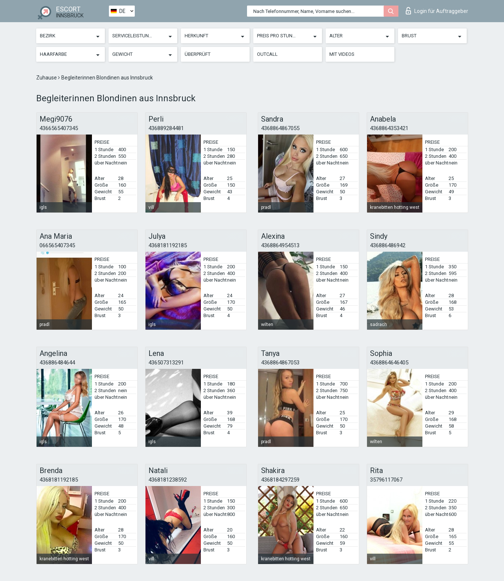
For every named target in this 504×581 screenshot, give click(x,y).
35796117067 (386, 479)
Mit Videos (341, 54)
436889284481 (166, 128)
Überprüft (197, 54)
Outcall (267, 54)
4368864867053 (280, 362)
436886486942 (387, 245)
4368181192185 (167, 245)
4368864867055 (280, 128)
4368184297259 (280, 479)
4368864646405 (389, 362)
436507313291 (166, 362)
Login (437, 11)
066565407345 (57, 245)
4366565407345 (59, 128)
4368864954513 (280, 245)
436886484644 (57, 362)
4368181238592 (167, 479)
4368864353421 (389, 128)
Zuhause (47, 78)
